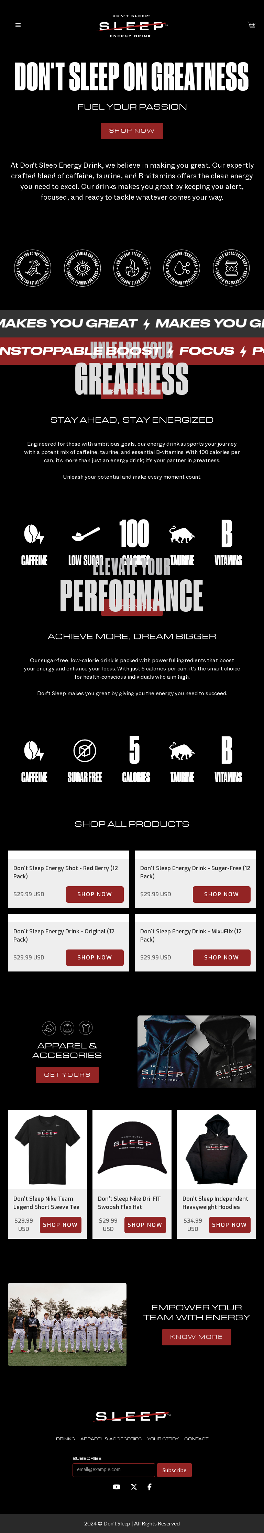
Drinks (65, 1439)
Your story (163, 1439)
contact (196, 1439)
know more (196, 1337)
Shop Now (132, 131)
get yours (67, 1075)
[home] (132, 25)
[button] (18, 25)
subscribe (87, 1458)
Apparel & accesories (111, 1439)
